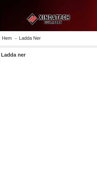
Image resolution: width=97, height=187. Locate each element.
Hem (7, 38)
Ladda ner (30, 38)
